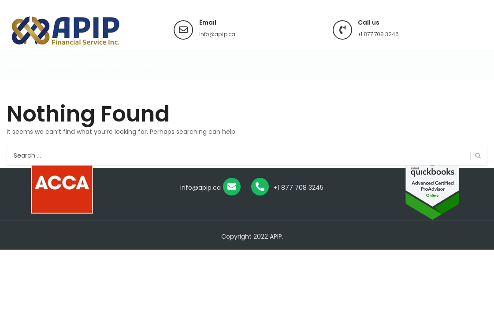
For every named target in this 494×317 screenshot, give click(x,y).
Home (17, 73)
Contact (152, 73)
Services (104, 73)
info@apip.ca (217, 34)
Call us (368, 22)
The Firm (58, 73)
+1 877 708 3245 (378, 34)
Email (207, 22)
